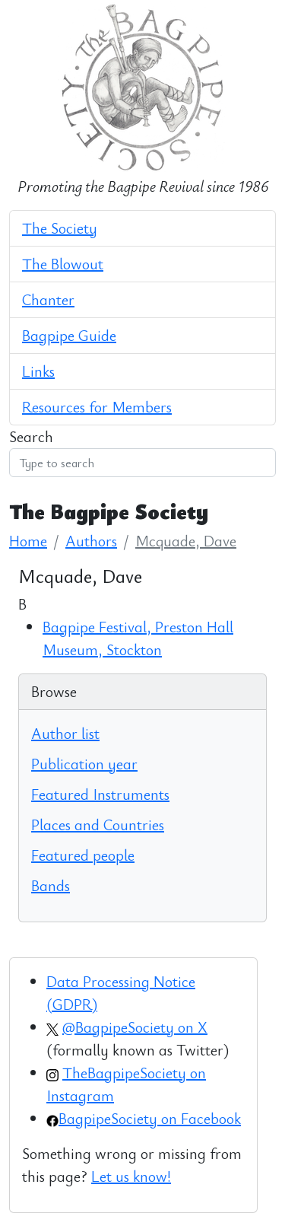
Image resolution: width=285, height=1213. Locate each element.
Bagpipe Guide (69, 335)
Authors (91, 540)
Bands (50, 885)
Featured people (83, 855)
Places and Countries (97, 824)
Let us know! (131, 1176)
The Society (59, 228)
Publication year (84, 763)
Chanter (48, 299)
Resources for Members (97, 406)
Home (28, 540)
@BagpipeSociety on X (134, 1027)
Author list (65, 733)
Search (31, 436)
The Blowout (62, 263)
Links (38, 371)
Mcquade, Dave (185, 540)
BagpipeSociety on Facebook (150, 1118)
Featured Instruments (100, 794)
